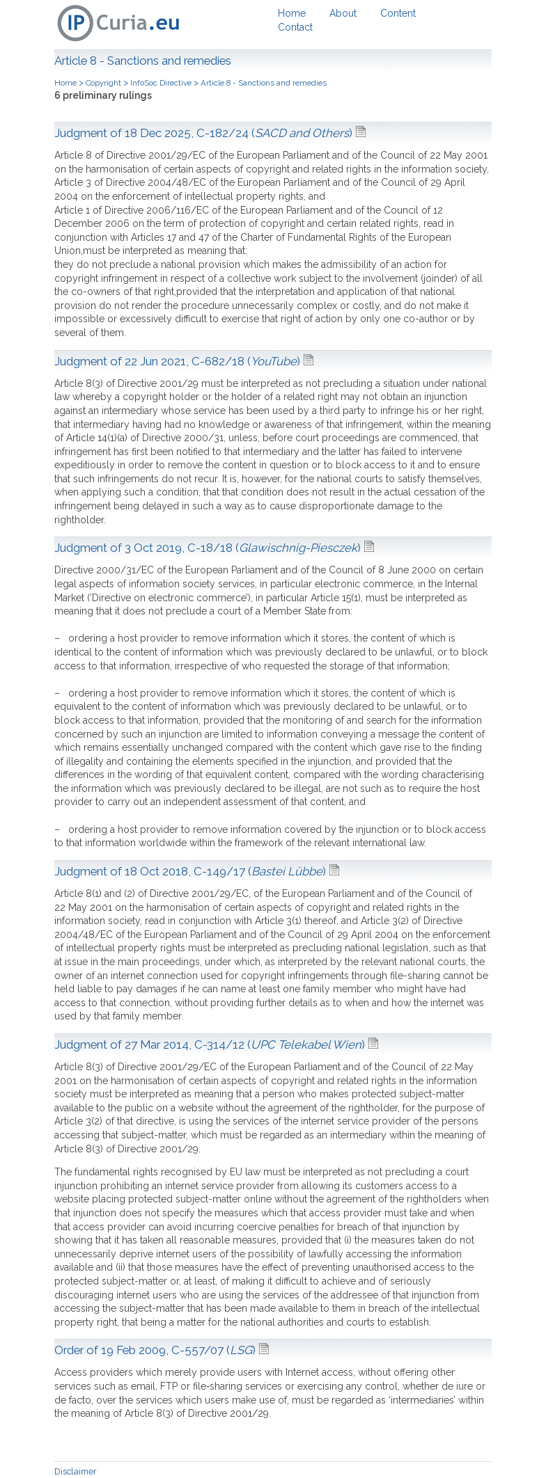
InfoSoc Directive (161, 83)
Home (292, 13)
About (343, 13)
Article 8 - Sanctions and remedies (264, 83)
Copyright (103, 83)
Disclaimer (75, 1471)
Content (398, 13)
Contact (295, 27)
